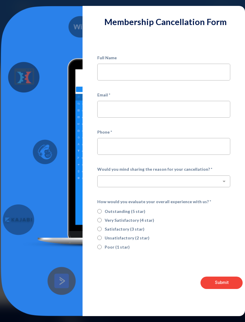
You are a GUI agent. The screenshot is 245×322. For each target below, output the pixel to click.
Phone (104, 131)
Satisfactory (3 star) (124, 228)
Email (103, 94)
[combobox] (163, 181)
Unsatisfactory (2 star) (127, 237)
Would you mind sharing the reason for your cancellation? (154, 169)
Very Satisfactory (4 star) (129, 220)
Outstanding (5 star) (125, 211)
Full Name (107, 57)
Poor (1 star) (117, 246)
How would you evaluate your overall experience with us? (154, 201)
